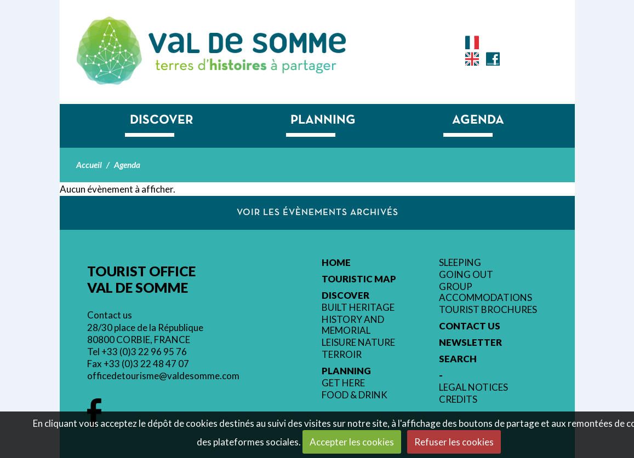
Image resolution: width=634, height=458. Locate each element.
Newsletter (470, 342)
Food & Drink (354, 395)
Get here (343, 383)
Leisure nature (358, 342)
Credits (458, 399)
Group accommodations (485, 292)
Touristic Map (359, 279)
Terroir (342, 354)
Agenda (478, 120)
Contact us (109, 315)
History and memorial (353, 325)
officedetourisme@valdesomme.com (163, 375)
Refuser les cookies (454, 442)
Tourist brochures (488, 309)
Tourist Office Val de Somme (247, 43)
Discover (161, 120)
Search (458, 358)
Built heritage (358, 307)
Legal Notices (473, 387)
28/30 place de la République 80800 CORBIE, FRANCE (145, 333)
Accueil (89, 165)
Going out (466, 274)
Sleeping (460, 262)
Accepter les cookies (352, 442)
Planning (323, 120)
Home (336, 262)
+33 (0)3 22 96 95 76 (144, 351)
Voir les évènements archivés (317, 212)
